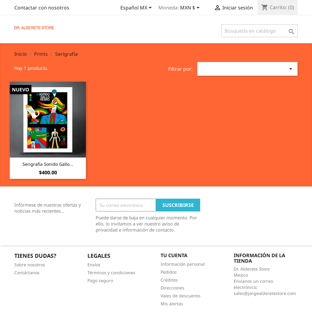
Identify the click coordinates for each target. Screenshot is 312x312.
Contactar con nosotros (41, 7)
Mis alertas (172, 304)
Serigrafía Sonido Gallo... (48, 164)
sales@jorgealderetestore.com (265, 293)
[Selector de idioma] (137, 8)
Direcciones (172, 288)
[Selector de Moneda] (191, 8)
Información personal (183, 264)
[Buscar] (259, 30)
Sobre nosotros (29, 265)
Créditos (169, 280)
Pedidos (169, 272)
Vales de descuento (180, 296)
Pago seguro (100, 280)
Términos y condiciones (111, 272)
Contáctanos (27, 272)
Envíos (94, 265)
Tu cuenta (174, 255)
